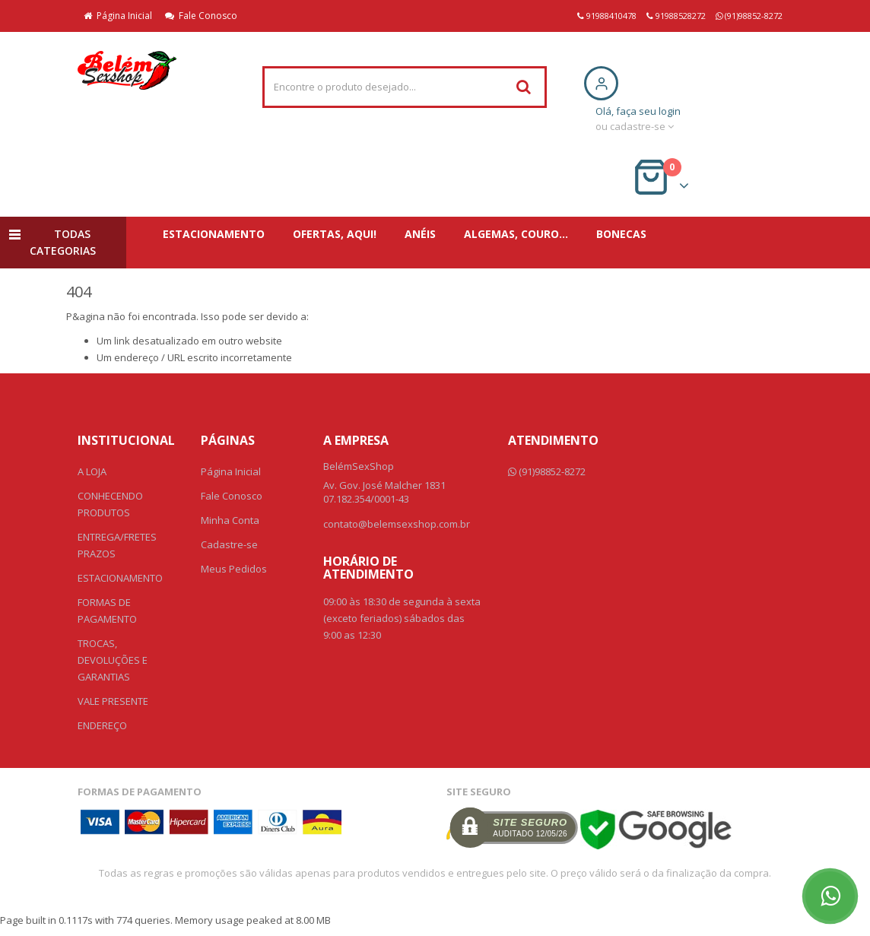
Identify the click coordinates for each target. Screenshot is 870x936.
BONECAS (621, 234)
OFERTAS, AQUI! (334, 234)
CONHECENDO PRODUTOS (110, 504)
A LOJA (92, 471)
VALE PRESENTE (113, 701)
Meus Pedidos (234, 569)
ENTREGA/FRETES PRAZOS (117, 545)
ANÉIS (420, 234)
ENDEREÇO (102, 725)
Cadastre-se (229, 544)
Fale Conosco (201, 15)
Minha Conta (230, 520)
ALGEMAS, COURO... (516, 234)
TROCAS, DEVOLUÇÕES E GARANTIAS (113, 660)
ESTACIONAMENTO (214, 234)
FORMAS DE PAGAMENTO (107, 610)
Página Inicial (118, 15)
